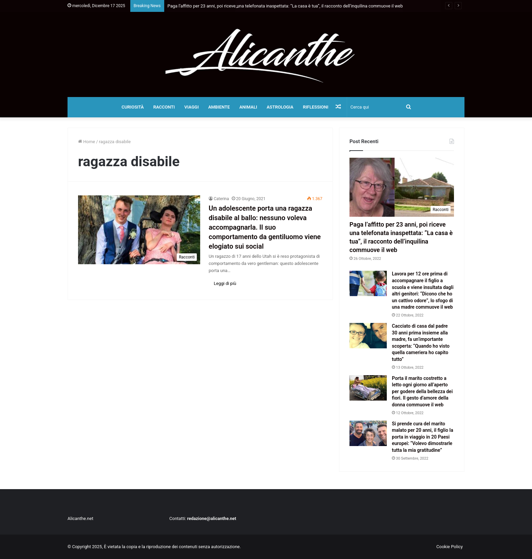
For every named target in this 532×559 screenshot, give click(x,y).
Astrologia (280, 107)
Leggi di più (225, 283)
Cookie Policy (449, 546)
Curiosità (132, 107)
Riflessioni (315, 107)
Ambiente (219, 107)
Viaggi (191, 107)
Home (86, 141)
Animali (248, 107)
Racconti (164, 107)
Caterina (221, 198)
